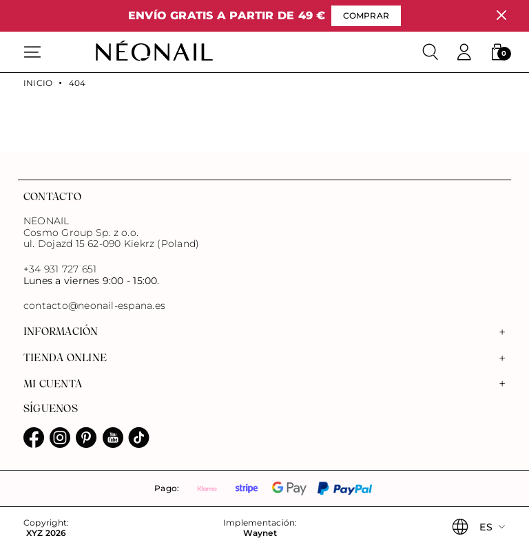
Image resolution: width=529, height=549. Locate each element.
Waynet (259, 533)
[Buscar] (430, 52)
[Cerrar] (501, 15)
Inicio (37, 83)
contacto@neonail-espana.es (94, 306)
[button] (497, 52)
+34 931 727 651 (59, 269)
